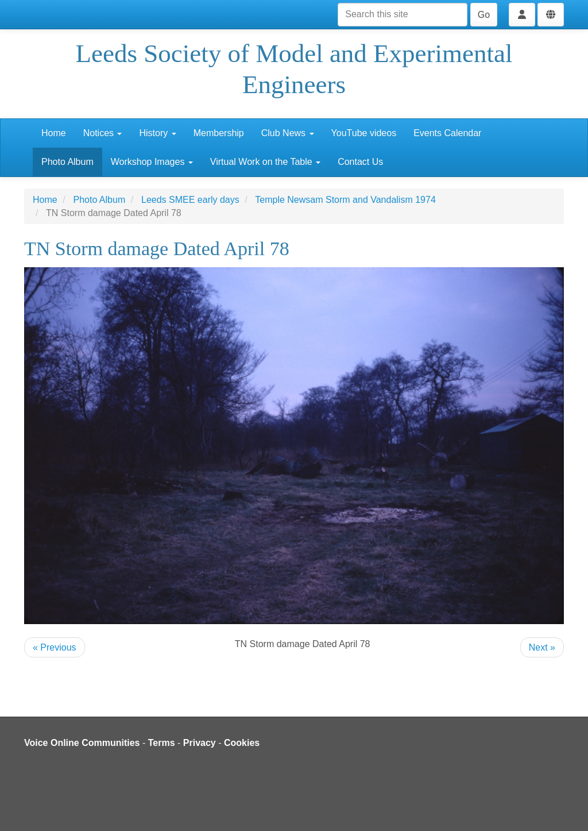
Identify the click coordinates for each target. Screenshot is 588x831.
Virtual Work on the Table (265, 162)
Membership (219, 133)
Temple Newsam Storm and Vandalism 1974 (345, 200)
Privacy (199, 743)
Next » (542, 647)
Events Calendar (447, 133)
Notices (102, 133)
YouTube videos (364, 133)
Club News (287, 133)
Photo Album (67, 162)
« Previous (54, 647)
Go (484, 15)
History (157, 133)
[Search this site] (402, 14)
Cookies (242, 743)
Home (53, 133)
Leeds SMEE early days (190, 200)
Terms (161, 743)
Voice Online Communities (82, 743)
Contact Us (360, 162)
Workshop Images (152, 162)
